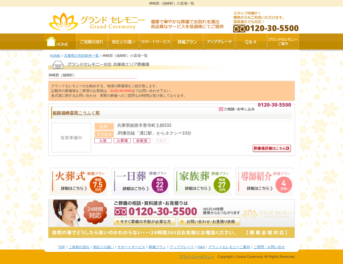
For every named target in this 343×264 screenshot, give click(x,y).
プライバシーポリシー (196, 257)
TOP (61, 247)
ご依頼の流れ (79, 247)
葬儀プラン (157, 247)
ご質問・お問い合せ (269, 247)
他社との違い (103, 247)
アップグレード (182, 247)
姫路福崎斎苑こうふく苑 (76, 113)
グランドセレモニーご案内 (229, 247)
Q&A (201, 247)
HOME (55, 56)
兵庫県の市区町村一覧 (81, 56)
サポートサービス (131, 247)
